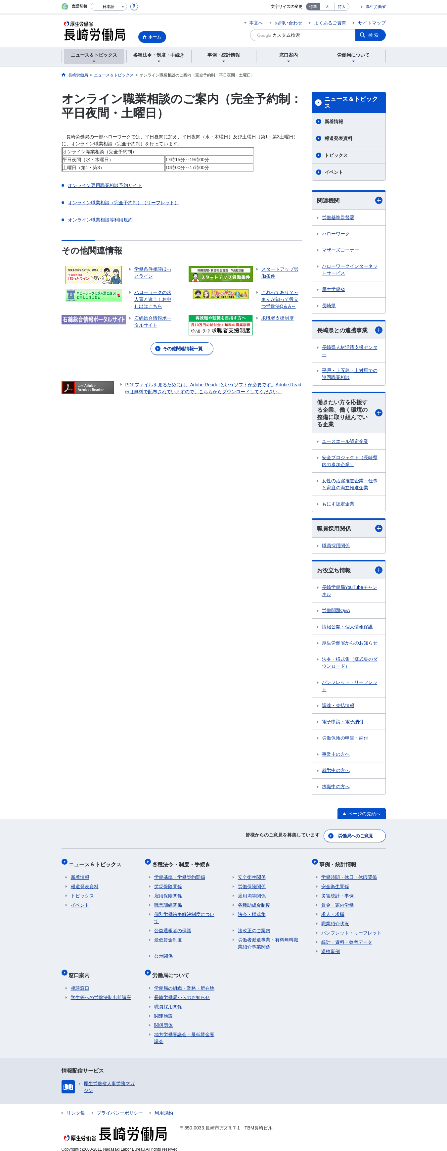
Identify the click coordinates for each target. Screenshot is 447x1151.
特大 (342, 6)
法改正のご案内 (254, 928)
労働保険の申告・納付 (345, 741)
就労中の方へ (336, 773)
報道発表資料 (338, 138)
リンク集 (76, 1106)
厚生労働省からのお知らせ (350, 646)
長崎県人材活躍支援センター (350, 352)
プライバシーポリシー (120, 1106)
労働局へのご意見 (355, 837)
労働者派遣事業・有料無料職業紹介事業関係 (268, 941)
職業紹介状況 (335, 921)
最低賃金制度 (168, 937)
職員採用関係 (349, 531)
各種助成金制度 (254, 902)
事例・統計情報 (339, 863)
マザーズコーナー (340, 250)
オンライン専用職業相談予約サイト (105, 185)
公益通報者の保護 (172, 928)
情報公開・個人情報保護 (347, 630)
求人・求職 (332, 911)
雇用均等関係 (252, 893)
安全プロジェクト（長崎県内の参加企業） (350, 463)
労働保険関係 (252, 884)
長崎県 (329, 306)
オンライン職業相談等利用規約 (100, 219)
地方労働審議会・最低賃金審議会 (184, 1031)
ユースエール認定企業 (345, 443)
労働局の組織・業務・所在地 (184, 981)
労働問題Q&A (336, 613)
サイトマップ (372, 23)
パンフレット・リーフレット (350, 689)
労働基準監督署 (338, 217)
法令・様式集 (252, 911)
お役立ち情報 (349, 573)
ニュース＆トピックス (351, 103)
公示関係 (163, 953)
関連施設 (163, 1009)
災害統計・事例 (337, 893)
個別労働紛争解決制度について (184, 915)
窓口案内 (81, 970)
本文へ (256, 23)
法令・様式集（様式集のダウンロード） (350, 666)
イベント (334, 172)
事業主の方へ (336, 757)
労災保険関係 (168, 884)
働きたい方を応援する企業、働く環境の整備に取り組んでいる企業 (349, 415)
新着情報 (334, 121)
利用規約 (164, 1106)
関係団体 (163, 1018)
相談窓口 (80, 981)
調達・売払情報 (338, 708)
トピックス (336, 155)
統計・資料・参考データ (346, 939)
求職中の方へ (336, 789)
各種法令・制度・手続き (183, 863)
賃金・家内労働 (337, 902)
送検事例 (330, 948)
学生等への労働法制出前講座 (101, 990)
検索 (374, 35)
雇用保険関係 (168, 893)
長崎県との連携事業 (349, 331)
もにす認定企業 (338, 506)
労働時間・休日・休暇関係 (349, 874)
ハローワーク (336, 234)
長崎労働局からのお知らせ (182, 990)
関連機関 (349, 200)
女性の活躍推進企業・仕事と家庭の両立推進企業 (350, 486)
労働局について (172, 970)
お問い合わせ (288, 23)
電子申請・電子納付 (343, 725)
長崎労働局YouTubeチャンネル (349, 594)
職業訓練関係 (168, 902)
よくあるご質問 (330, 23)
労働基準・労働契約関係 (179, 874)
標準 (313, 6)
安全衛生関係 (252, 874)
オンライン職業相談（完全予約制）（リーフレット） (123, 202)
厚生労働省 (376, 6)
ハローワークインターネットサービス (350, 270)
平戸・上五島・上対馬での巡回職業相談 (350, 375)
